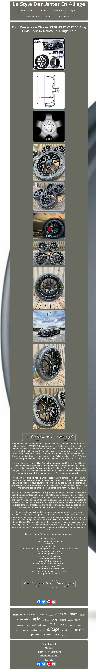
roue (79, 625)
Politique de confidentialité (49, 652)
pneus (35, 634)
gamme (27, 625)
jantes (45, 619)
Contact (49, 648)
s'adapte (20, 625)
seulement (46, 634)
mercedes (23, 619)
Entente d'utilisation (49, 656)
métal (71, 631)
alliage (53, 629)
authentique (30, 614)
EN (46, 659)
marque (72, 625)
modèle (43, 614)
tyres (78, 619)
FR (51, 659)
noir (16, 629)
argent (63, 619)
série (60, 614)
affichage (17, 615)
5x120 (56, 634)
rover (82, 615)
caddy (42, 631)
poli (39, 625)
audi (33, 629)
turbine (64, 635)
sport (64, 630)
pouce (25, 630)
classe (63, 624)
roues (73, 613)
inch (44, 625)
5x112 (52, 624)
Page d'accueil (49, 644)
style (36, 619)
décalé (33, 625)
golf (54, 619)
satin (51, 615)
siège (70, 620)
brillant (79, 630)
